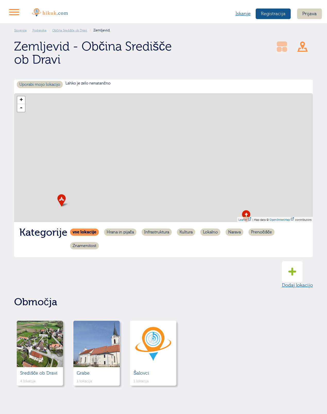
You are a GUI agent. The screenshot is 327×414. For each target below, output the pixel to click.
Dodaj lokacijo (297, 274)
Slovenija (20, 30)
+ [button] (21, 100)
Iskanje (243, 13)
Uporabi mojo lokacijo (39, 84)
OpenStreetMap (280, 220)
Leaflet (242, 220)
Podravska (39, 30)
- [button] (21, 108)
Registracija (273, 13)
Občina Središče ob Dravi (69, 30)
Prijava (309, 13)
